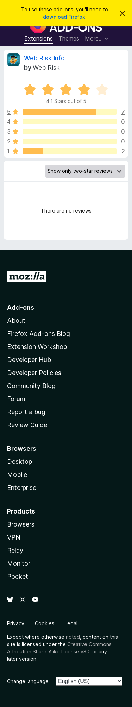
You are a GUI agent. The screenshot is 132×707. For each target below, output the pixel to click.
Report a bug (26, 412)
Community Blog (31, 385)
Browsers (20, 524)
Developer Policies (34, 372)
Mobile (17, 474)
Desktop (19, 461)
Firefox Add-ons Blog (38, 333)
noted (73, 637)
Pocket (17, 576)
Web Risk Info (44, 58)
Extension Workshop (37, 346)
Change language (28, 681)
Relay (15, 550)
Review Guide (27, 425)
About (16, 320)
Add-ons (20, 307)
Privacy (15, 623)
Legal (71, 623)
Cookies (44, 623)
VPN (13, 537)
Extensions (38, 38)
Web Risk (46, 67)
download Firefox (64, 17)
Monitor (18, 563)
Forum (16, 398)
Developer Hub (29, 359)
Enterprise (21, 487)
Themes (68, 38)
